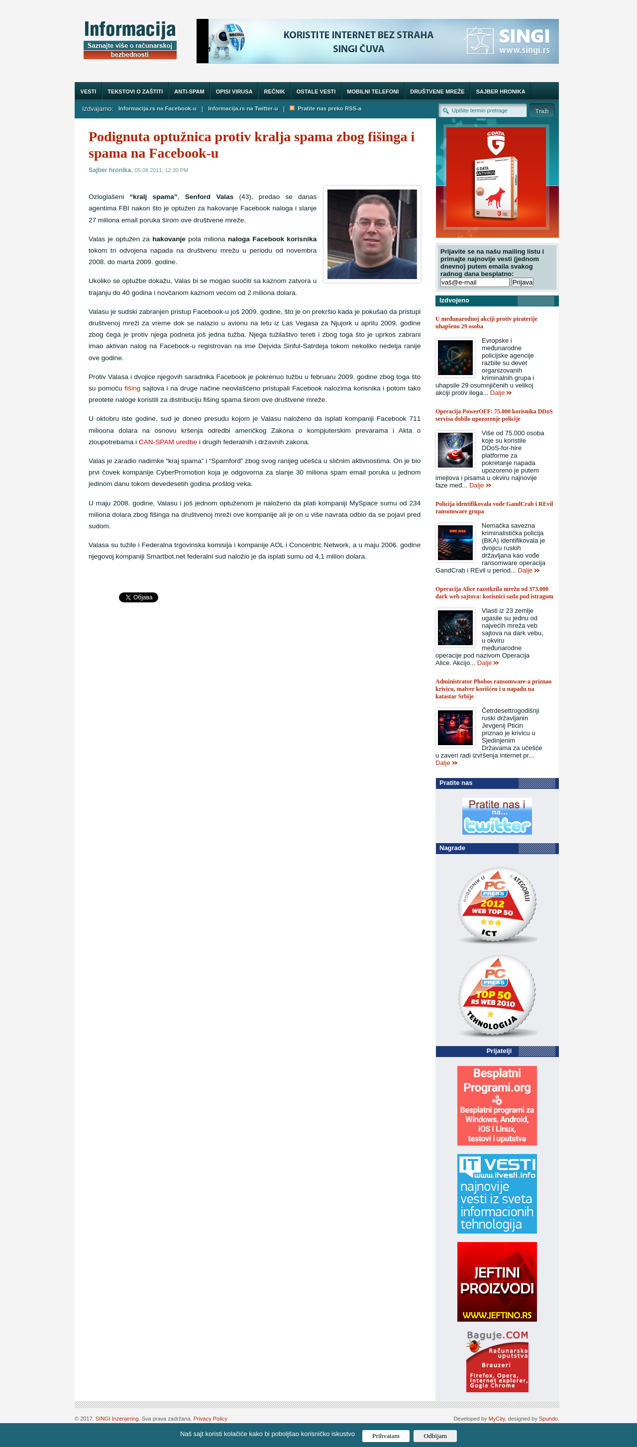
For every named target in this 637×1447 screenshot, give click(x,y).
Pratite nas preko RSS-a (325, 108)
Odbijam (435, 1436)
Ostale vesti (316, 92)
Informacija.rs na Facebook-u (157, 108)
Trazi (542, 110)
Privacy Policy (210, 1419)
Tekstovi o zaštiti (135, 92)
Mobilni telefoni (373, 92)
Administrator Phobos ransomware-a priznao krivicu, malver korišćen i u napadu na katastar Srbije (493, 689)
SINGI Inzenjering (117, 1419)
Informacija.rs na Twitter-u (243, 108)
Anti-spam (189, 92)
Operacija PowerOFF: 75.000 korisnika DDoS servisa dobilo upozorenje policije (494, 415)
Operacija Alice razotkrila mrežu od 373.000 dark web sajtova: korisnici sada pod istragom (494, 592)
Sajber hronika (501, 92)
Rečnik (274, 92)
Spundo (548, 1419)
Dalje (497, 392)
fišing (132, 388)
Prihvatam (386, 1436)
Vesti (89, 92)
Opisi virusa (234, 92)
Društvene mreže (437, 92)
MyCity (497, 1419)
